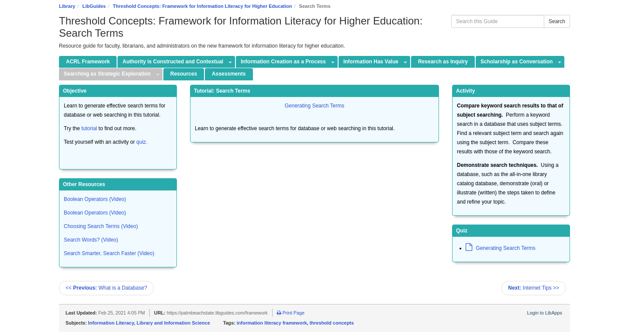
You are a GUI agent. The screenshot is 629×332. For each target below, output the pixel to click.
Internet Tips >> (533, 288)
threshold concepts (332, 322)
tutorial (89, 128)
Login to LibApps (544, 312)
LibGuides (94, 6)
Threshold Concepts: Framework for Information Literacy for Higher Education (202, 6)
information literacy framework (272, 322)
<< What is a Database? (106, 288)
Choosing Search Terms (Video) (101, 226)
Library (67, 6)
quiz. (141, 142)
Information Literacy (111, 322)
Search (557, 21)
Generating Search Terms (315, 106)
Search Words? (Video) (91, 240)
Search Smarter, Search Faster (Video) (109, 253)
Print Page (290, 312)
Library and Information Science (173, 322)
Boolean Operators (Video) (95, 199)
